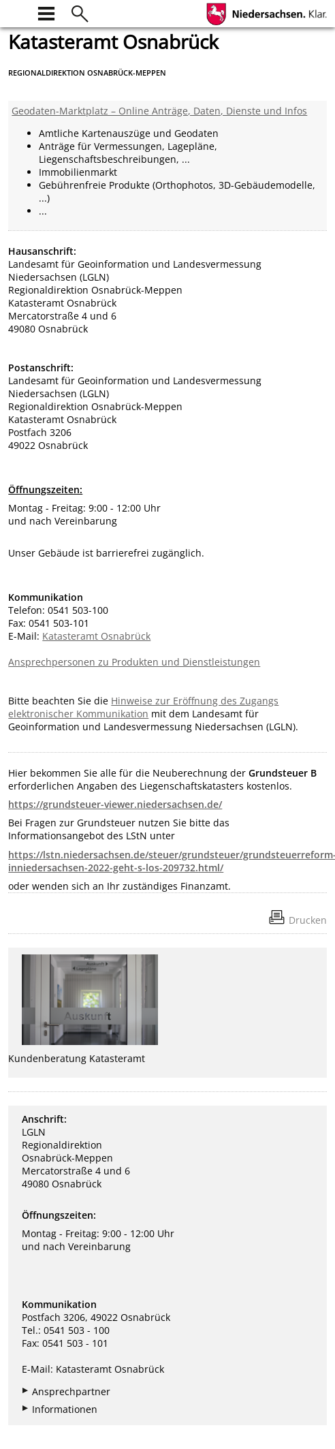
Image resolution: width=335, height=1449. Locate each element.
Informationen (64, 1409)
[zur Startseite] (16, 12)
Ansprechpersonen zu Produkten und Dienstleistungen (134, 661)
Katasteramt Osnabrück (96, 635)
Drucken (308, 920)
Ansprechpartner (71, 1391)
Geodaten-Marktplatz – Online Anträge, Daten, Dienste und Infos (159, 110)
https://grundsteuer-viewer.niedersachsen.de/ (115, 804)
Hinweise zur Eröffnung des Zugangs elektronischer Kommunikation (143, 707)
